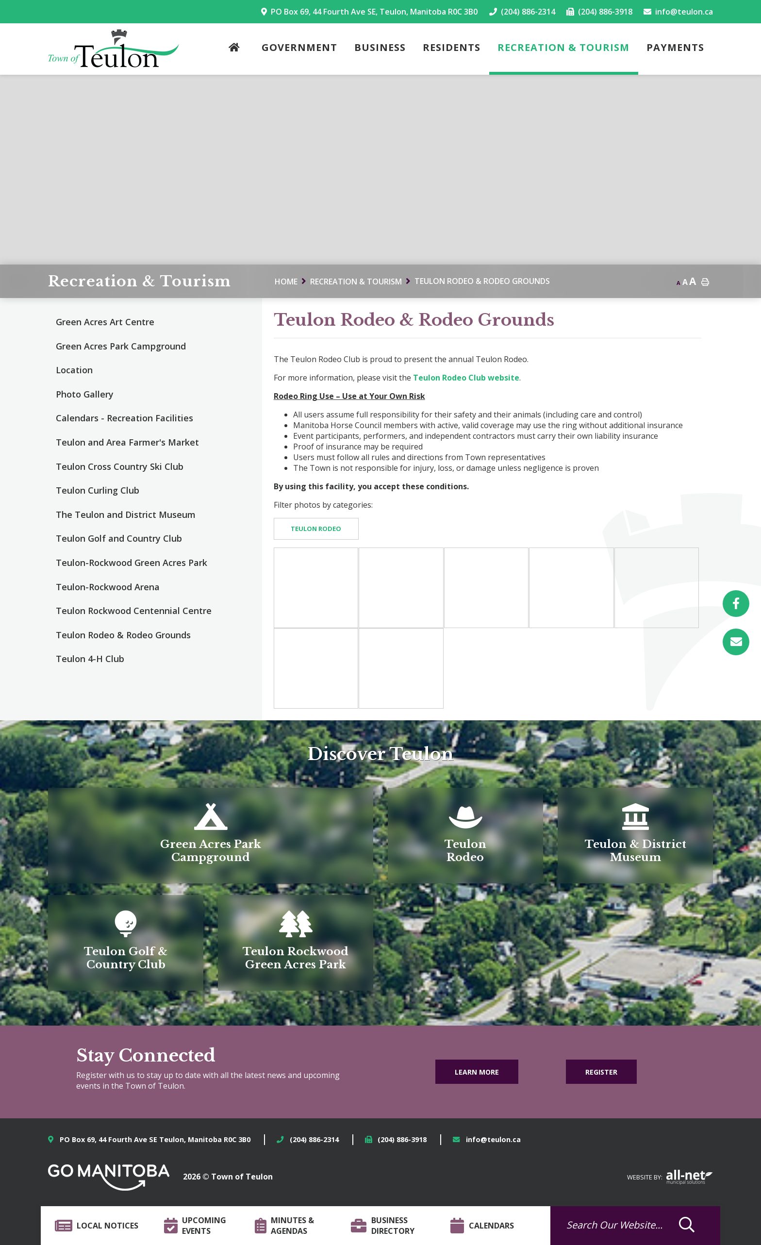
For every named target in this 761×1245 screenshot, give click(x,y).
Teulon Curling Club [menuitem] (97, 490)
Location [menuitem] (74, 370)
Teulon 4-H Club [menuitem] (90, 658)
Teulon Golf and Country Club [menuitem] (119, 538)
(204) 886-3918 (402, 1139)
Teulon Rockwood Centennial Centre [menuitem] (134, 610)
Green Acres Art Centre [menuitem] (105, 322)
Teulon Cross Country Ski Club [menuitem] (119, 466)
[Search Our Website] (621, 1225)
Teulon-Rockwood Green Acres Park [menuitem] (131, 562)
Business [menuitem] (380, 47)
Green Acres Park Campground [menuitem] (121, 346)
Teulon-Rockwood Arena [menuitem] (108, 587)
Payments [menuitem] (675, 47)
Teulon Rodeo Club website (466, 377)
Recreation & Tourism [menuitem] (563, 47)
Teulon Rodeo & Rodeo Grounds (482, 281)
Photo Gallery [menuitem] (85, 394)
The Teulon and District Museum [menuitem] (126, 514)
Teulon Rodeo (316, 528)
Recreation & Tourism (356, 281)
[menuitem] (236, 49)
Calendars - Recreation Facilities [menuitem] (124, 418)
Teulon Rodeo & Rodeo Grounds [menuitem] (123, 635)
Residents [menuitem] (451, 47)
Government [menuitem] (299, 47)
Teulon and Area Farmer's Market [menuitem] (127, 442)
